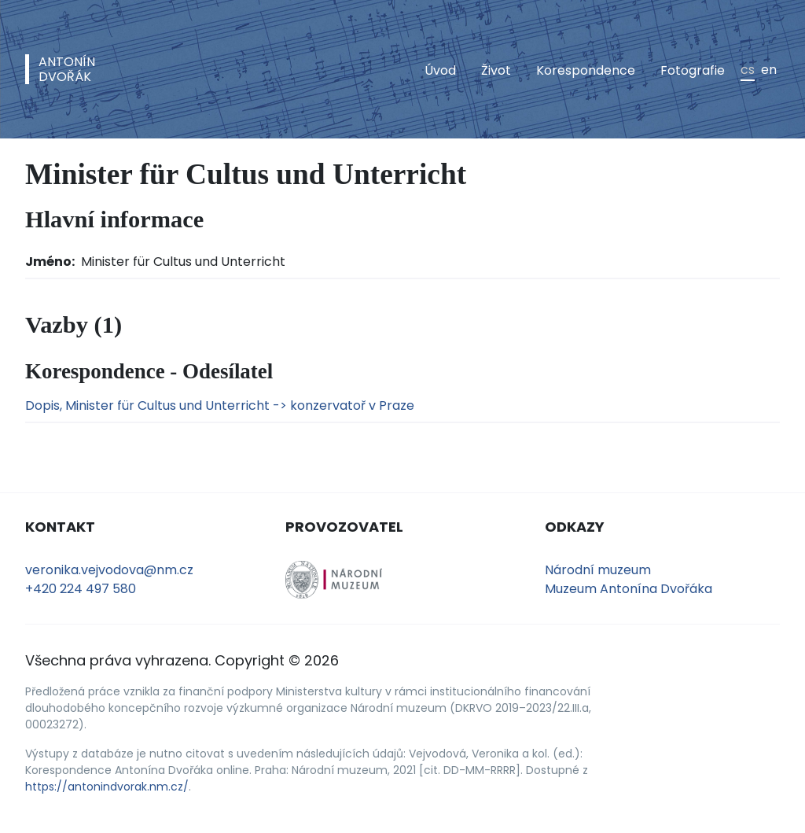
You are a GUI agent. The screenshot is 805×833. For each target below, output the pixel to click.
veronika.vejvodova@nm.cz (109, 570)
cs (748, 70)
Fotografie (692, 70)
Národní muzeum (598, 570)
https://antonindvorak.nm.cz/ (107, 786)
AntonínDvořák (67, 69)
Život (496, 70)
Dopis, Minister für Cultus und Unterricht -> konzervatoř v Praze (219, 405)
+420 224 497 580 (80, 589)
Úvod (440, 70)
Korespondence (585, 70)
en (769, 70)
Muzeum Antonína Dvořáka (628, 589)
